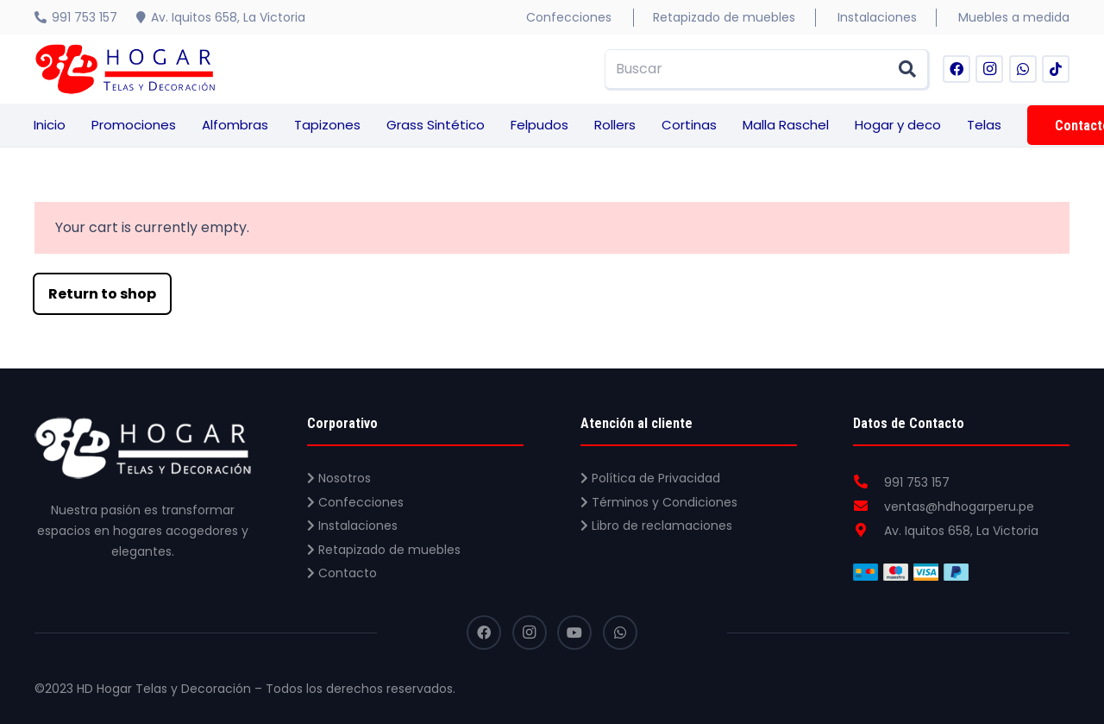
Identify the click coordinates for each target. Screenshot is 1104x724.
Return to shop (102, 294)
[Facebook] (956, 69)
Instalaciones (352, 525)
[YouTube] (574, 632)
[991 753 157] (868, 482)
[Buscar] (766, 69)
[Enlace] (125, 69)
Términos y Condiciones (658, 502)
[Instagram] (989, 69)
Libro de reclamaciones (656, 525)
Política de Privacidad (650, 478)
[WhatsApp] (1023, 69)
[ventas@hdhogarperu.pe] (868, 506)
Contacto (342, 573)
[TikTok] (1056, 69)
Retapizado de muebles (384, 549)
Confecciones (355, 502)
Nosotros (339, 478)
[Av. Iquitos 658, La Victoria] (868, 531)
